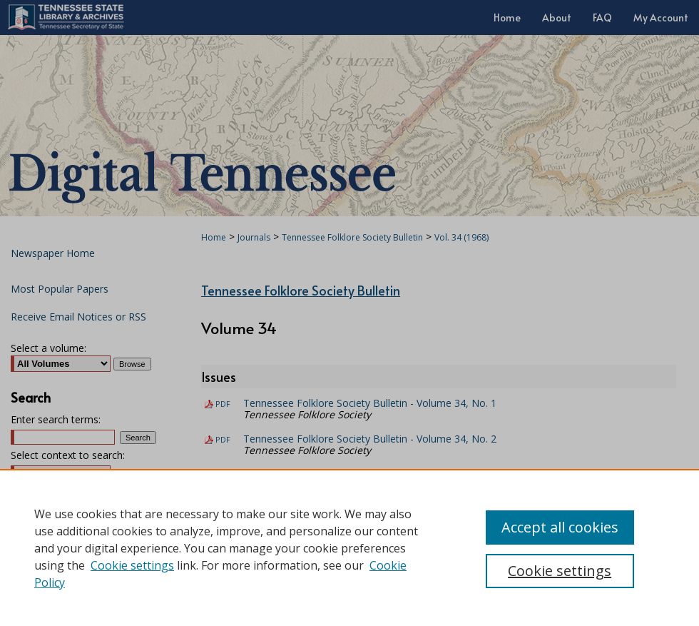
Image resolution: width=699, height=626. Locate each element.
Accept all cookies (559, 527)
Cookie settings (132, 565)
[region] (349, 547)
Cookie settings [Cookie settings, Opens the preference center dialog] (559, 570)
